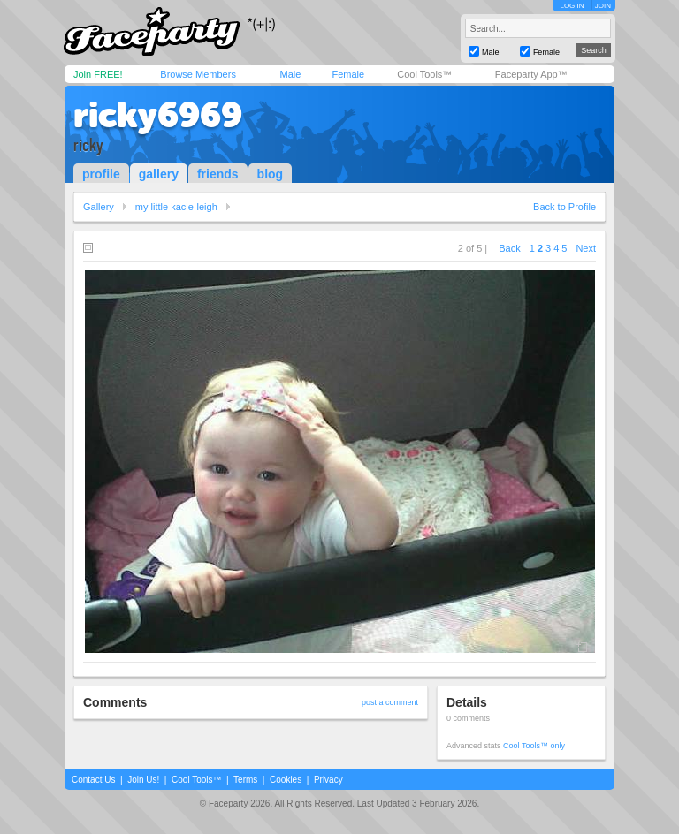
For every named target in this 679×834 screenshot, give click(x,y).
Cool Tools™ (424, 74)
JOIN (603, 6)
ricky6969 (157, 115)
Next (586, 248)
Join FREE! (98, 74)
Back (509, 248)
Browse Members (198, 74)
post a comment (390, 702)
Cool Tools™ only (534, 745)
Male (290, 74)
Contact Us (93, 780)
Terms (245, 780)
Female (348, 74)
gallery (159, 174)
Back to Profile (564, 206)
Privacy (328, 780)
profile (101, 174)
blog (270, 174)
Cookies (285, 780)
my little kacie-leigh (176, 206)
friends (218, 174)
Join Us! (143, 780)
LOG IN (572, 6)
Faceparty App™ (531, 74)
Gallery (98, 206)
